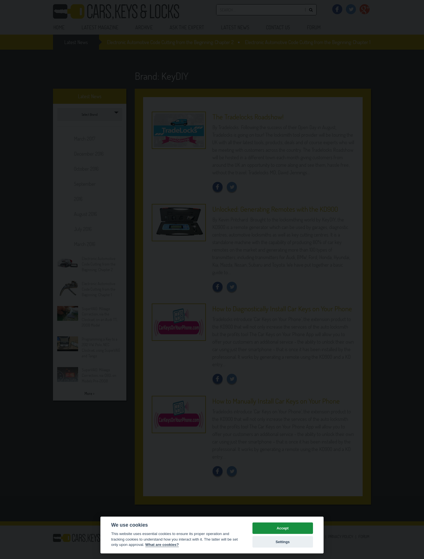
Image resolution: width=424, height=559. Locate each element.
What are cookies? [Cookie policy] (162, 545)
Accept (283, 528)
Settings (283, 542)
